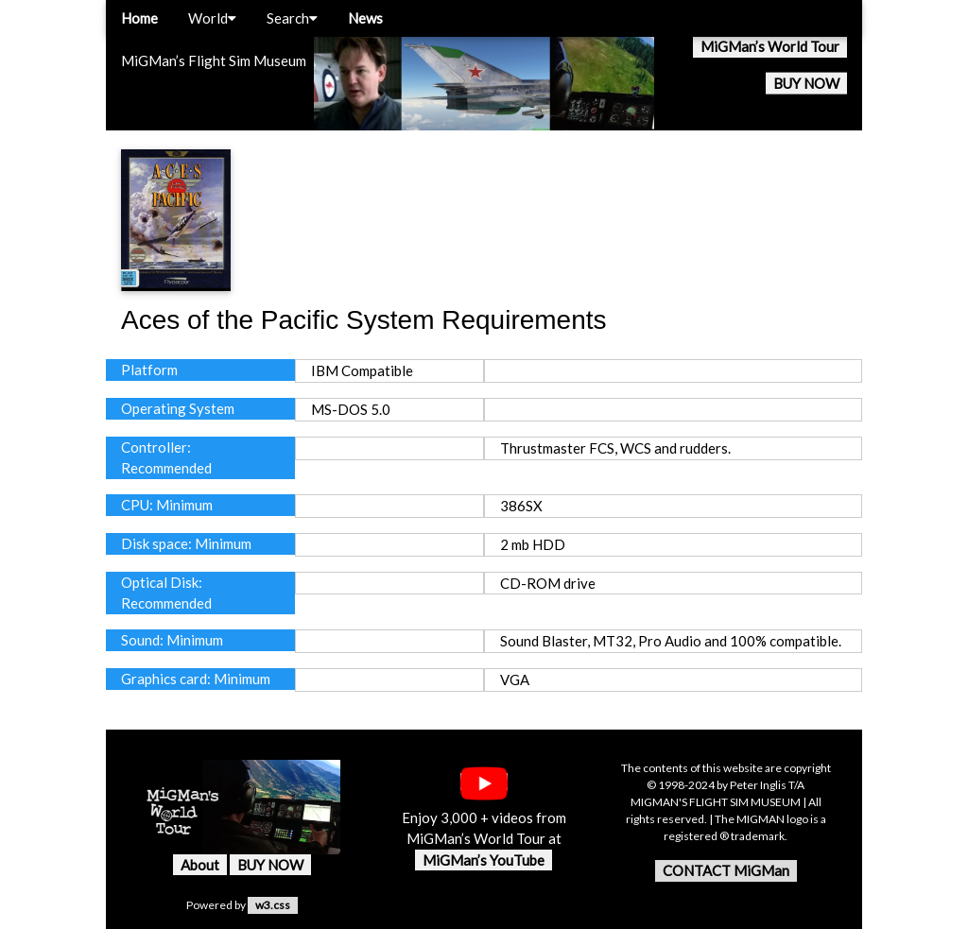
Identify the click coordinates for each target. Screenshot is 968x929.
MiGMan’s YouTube (483, 860)
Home (139, 17)
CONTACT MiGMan (726, 870)
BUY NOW (806, 83)
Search (292, 17)
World (212, 17)
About (200, 864)
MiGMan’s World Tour (769, 46)
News (365, 17)
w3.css (272, 905)
